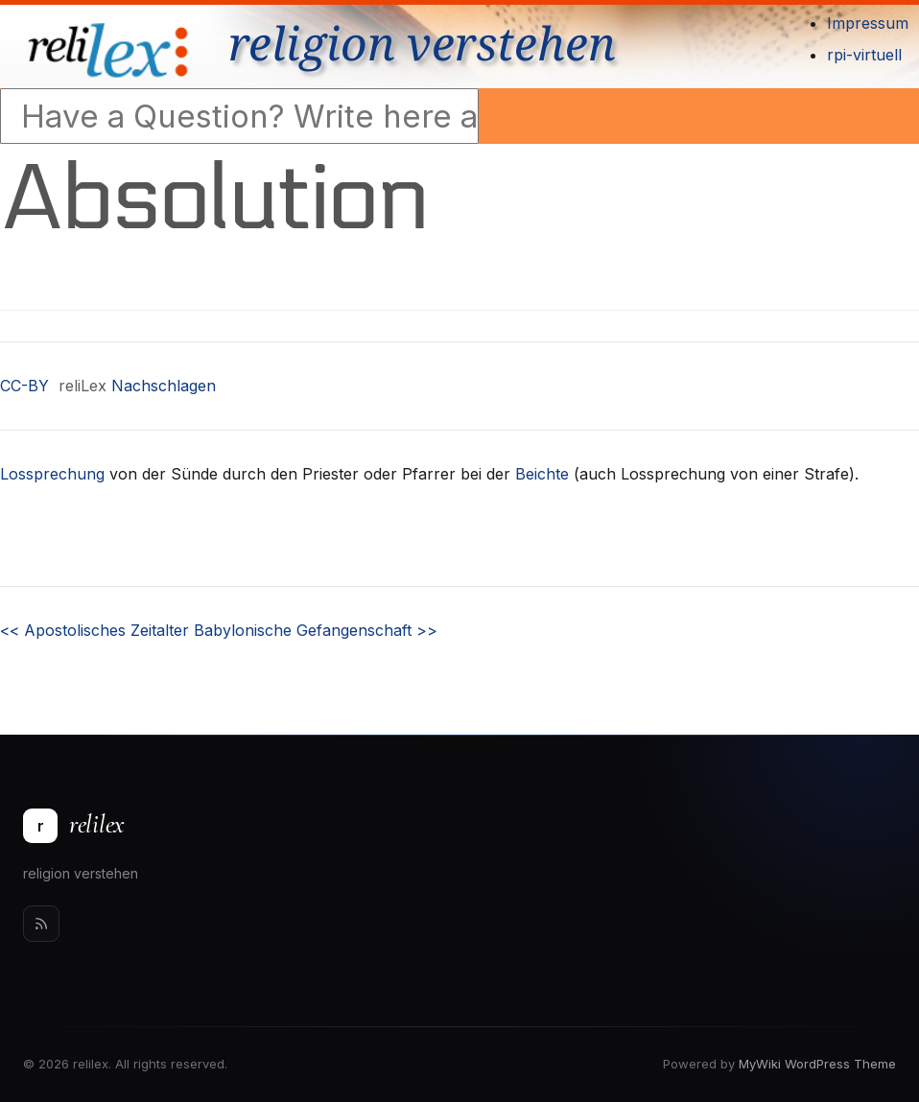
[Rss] (41, 923)
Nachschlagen (163, 385)
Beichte (542, 473)
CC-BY (24, 385)
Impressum (867, 23)
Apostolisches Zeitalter (94, 630)
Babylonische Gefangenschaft (315, 630)
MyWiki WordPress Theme (817, 1063)
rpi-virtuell (864, 54)
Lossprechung (52, 473)
